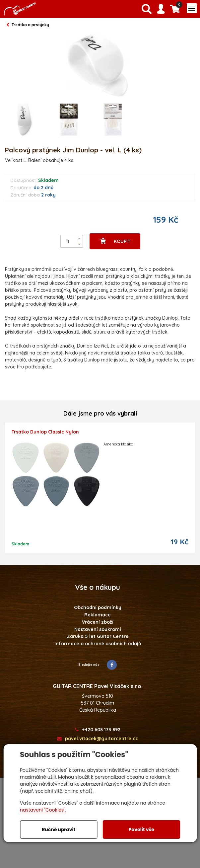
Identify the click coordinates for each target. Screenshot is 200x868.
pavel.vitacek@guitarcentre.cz (97, 739)
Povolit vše (141, 829)
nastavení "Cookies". (43, 810)
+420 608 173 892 (97, 730)
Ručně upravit (58, 829)
